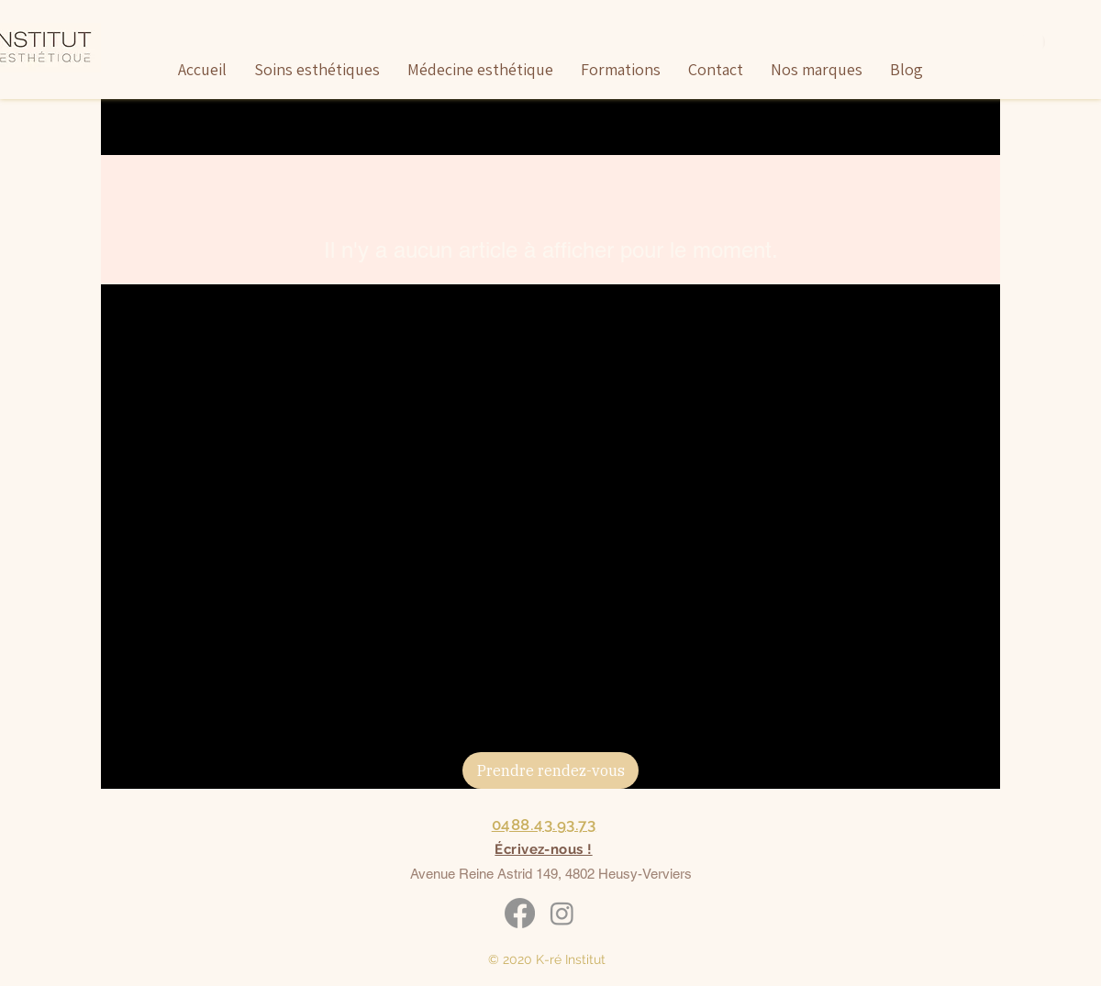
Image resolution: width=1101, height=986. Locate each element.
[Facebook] (520, 913)
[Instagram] (562, 913)
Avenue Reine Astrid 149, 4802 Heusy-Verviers (551, 873)
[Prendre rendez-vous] (550, 770)
